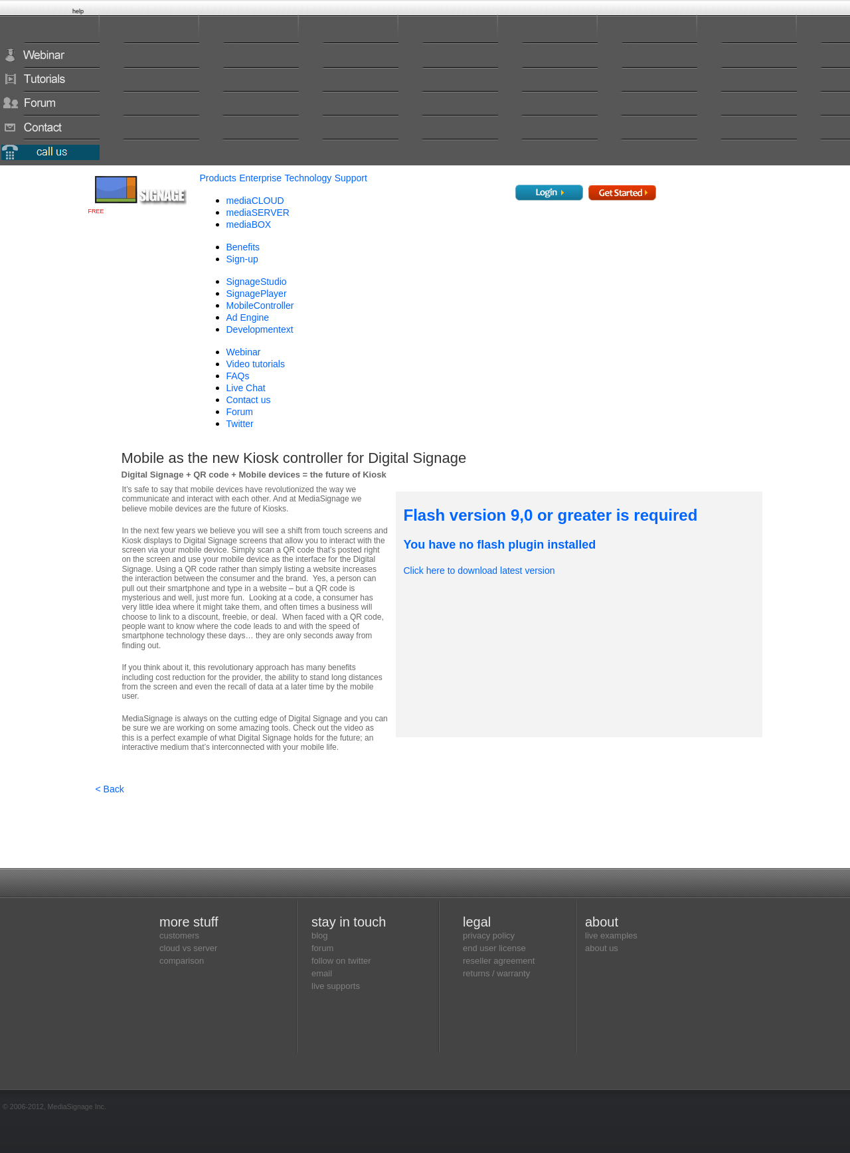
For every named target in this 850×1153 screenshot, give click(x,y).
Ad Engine (248, 317)
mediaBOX (249, 224)
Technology (307, 178)
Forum (239, 411)
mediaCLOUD (255, 200)
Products (218, 178)
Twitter (240, 423)
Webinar (243, 352)
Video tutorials (255, 364)
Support (351, 178)
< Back (110, 789)
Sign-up (242, 259)
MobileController (260, 305)
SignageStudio (256, 281)
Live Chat (246, 388)
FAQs (238, 376)
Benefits (243, 247)
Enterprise (260, 178)
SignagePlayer (256, 293)
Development (260, 329)
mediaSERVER (258, 212)
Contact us (248, 400)
